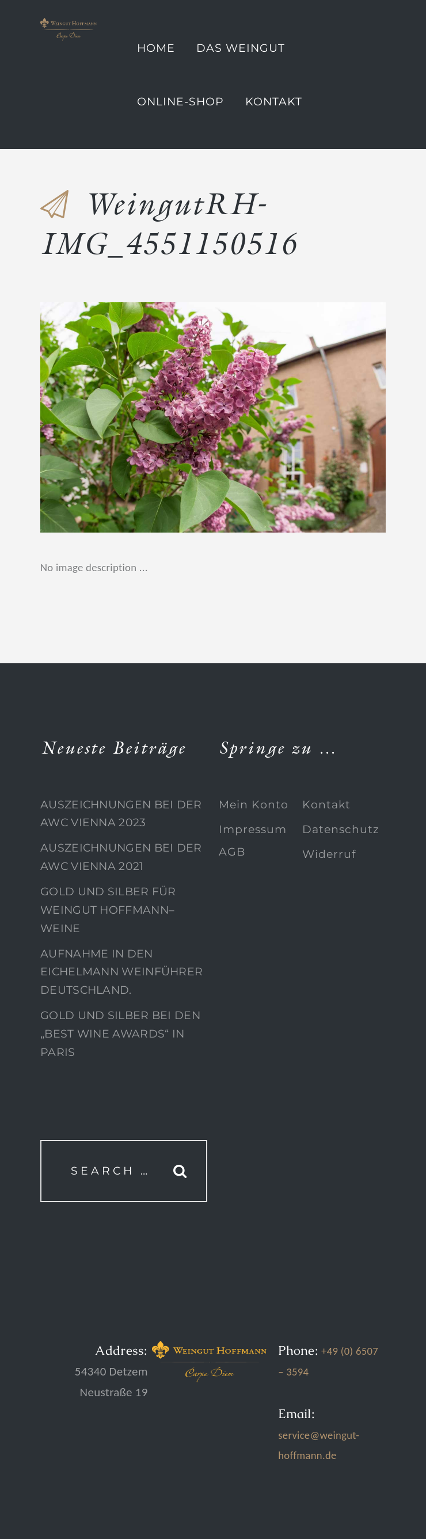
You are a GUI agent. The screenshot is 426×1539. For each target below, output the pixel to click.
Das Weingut (240, 48)
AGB (232, 851)
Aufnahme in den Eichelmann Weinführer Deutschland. (121, 972)
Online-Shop (180, 101)
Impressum (253, 829)
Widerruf (329, 854)
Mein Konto (253, 804)
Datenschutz (340, 829)
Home (156, 48)
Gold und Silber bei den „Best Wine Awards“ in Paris (120, 1033)
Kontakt (273, 101)
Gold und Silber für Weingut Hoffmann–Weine (108, 909)
